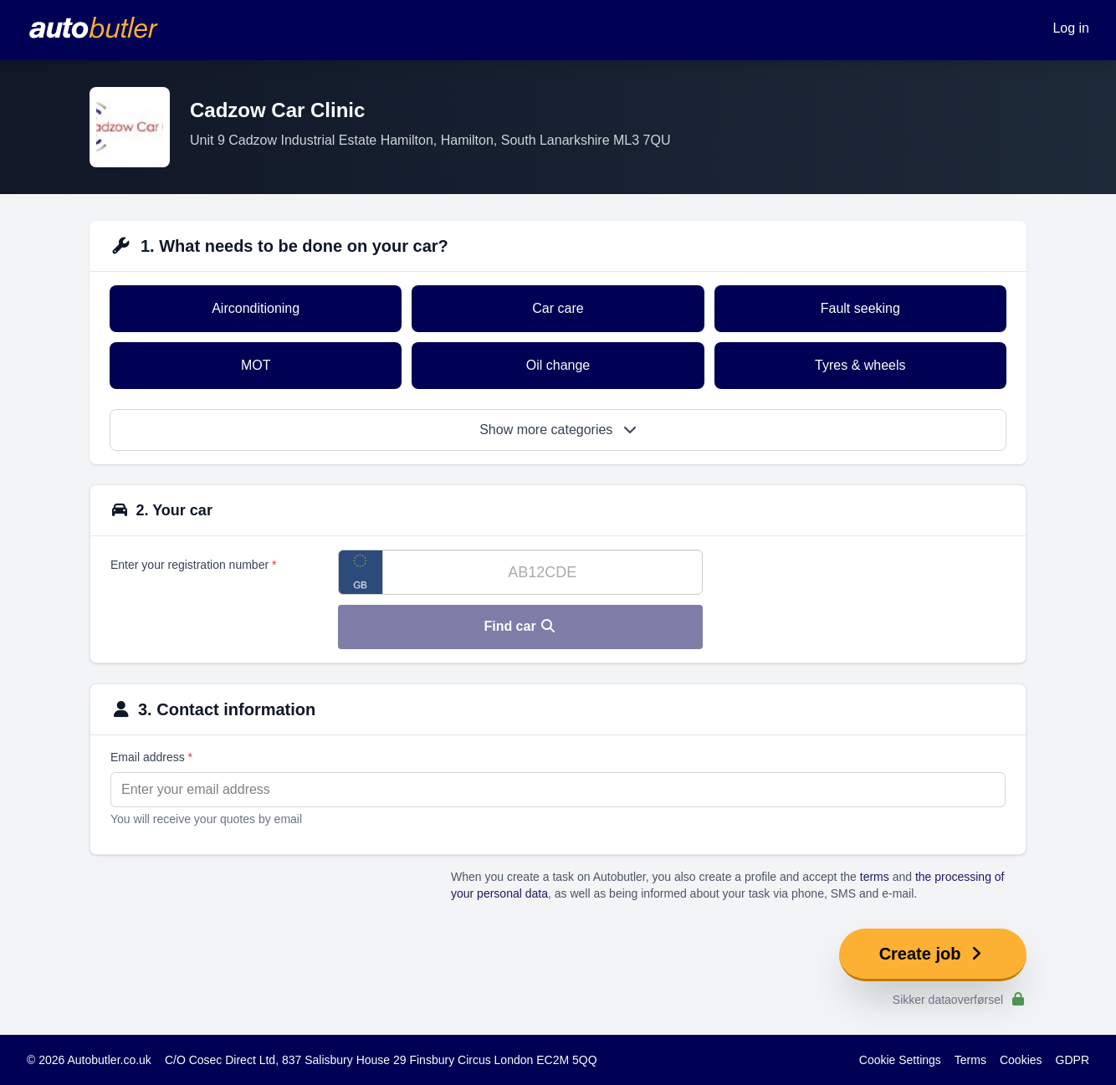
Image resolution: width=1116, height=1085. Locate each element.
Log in (1070, 28)
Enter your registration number (193, 564)
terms (874, 876)
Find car (520, 626)
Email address (151, 757)
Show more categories (558, 429)
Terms (970, 1060)
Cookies (1021, 1060)
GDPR (1072, 1060)
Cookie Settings (900, 1060)
